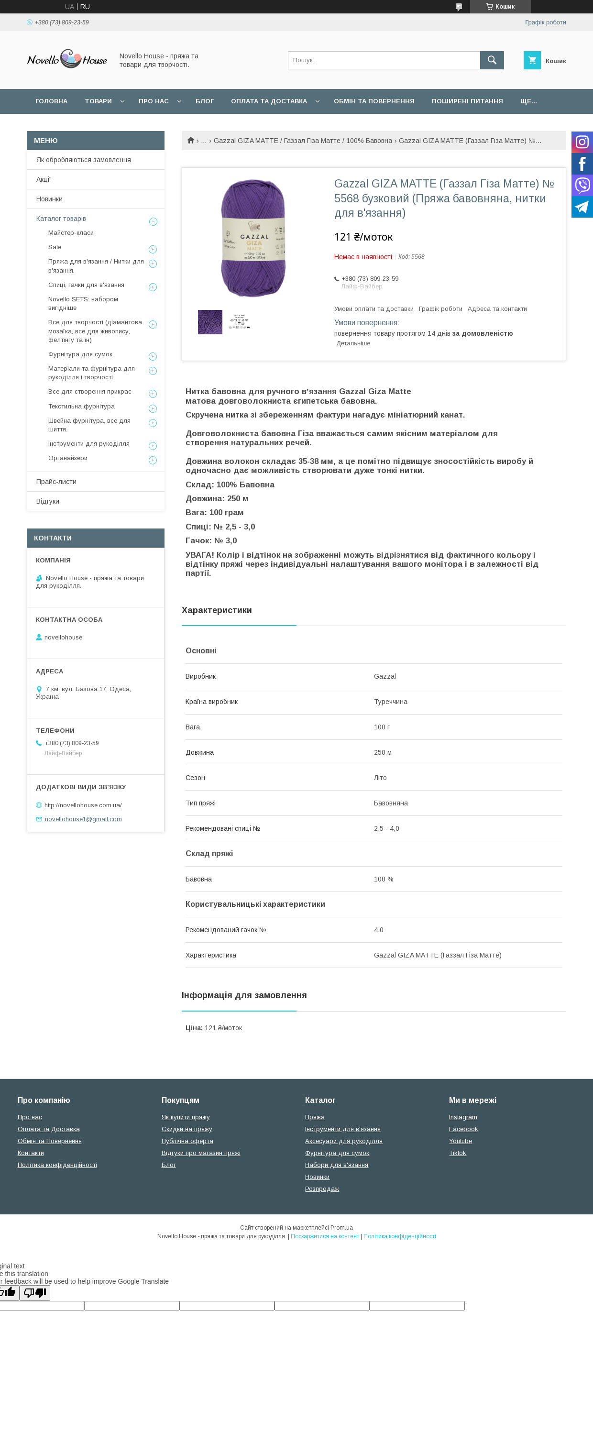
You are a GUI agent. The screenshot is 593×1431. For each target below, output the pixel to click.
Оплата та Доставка (269, 101)
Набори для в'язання (336, 1164)
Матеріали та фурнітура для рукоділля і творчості (91, 373)
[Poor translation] (35, 1293)
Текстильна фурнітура (81, 406)
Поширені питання (467, 101)
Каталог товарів (61, 218)
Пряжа (315, 1117)
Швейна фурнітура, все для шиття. (89, 425)
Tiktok (457, 1152)
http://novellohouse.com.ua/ (83, 805)
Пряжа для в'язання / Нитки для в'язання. (96, 266)
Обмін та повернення (374, 101)
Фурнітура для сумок (80, 354)
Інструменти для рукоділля (89, 443)
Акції (43, 179)
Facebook (463, 1129)
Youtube (460, 1141)
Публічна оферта (187, 1141)
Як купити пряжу (186, 1117)
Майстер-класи (71, 232)
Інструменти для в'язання (343, 1129)
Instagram (463, 1117)
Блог (205, 101)
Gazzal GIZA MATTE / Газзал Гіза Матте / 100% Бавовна (303, 140)
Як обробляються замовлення (83, 160)
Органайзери (68, 458)
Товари (98, 101)
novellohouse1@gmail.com (83, 819)
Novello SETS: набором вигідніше (83, 303)
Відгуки (47, 501)
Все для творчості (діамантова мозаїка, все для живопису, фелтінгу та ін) (95, 331)
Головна (51, 101)
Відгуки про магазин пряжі (201, 1152)
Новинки (49, 199)
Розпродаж (322, 1188)
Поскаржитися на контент (325, 1236)
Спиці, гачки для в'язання (86, 284)
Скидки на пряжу (187, 1129)
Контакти (31, 1152)
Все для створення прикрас (90, 391)
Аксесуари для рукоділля (344, 1141)
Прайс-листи (56, 481)
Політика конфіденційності (57, 1164)
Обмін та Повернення (50, 1141)
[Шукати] (492, 60)
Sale (54, 247)
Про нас (154, 101)
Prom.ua (341, 1227)
